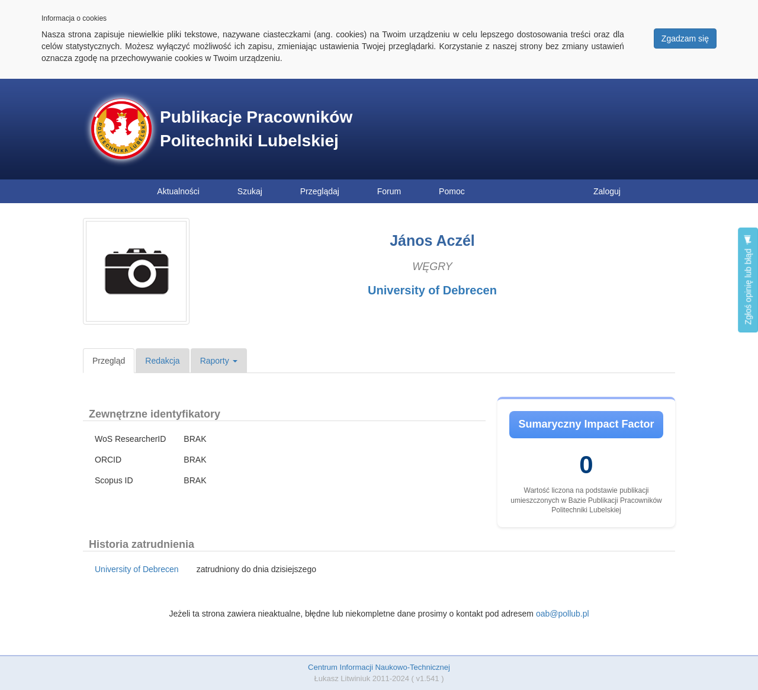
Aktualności (178, 191)
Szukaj (249, 191)
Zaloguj (607, 191)
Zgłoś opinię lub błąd (748, 280)
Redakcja (162, 360)
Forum (389, 191)
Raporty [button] (218, 360)
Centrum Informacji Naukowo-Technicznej (379, 667)
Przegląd (108, 360)
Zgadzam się (685, 38)
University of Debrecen (432, 290)
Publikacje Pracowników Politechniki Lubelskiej (256, 129)
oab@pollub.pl (562, 613)
